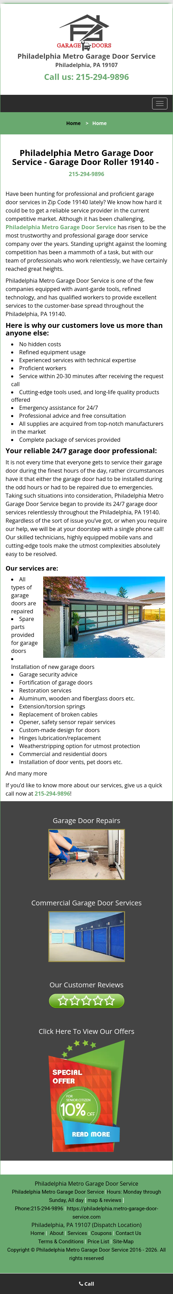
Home (73, 123)
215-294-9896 (102, 76)
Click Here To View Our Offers (86, 1031)
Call (86, 1283)
